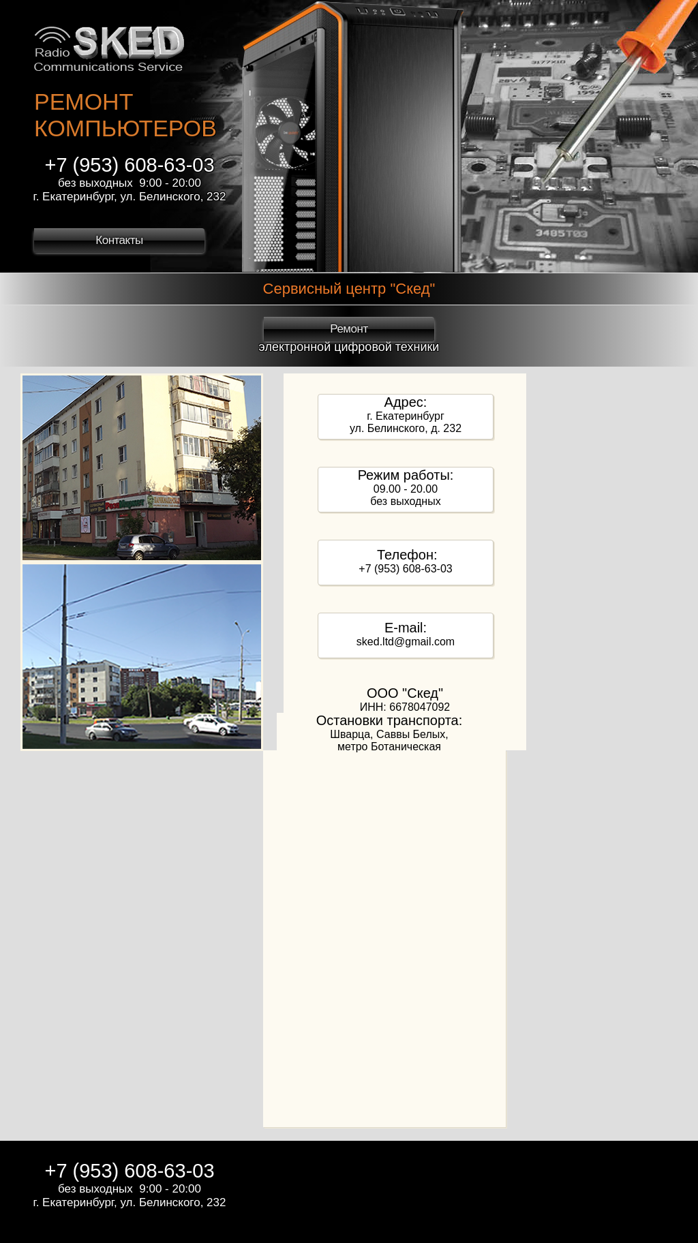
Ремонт (348, 328)
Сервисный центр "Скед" (349, 288)
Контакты (118, 240)
